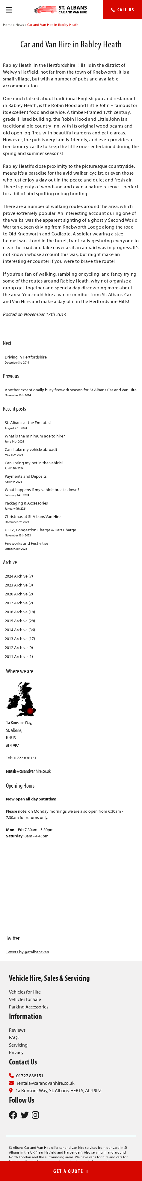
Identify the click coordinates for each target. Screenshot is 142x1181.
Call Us (122, 10)
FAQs (14, 1037)
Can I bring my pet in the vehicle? (71, 465)
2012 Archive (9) (19, 647)
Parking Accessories (28, 1007)
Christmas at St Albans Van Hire (71, 519)
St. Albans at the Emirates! (71, 425)
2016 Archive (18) (20, 611)
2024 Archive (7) (19, 576)
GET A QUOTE (70, 1171)
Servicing (18, 1045)
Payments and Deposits (71, 479)
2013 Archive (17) (20, 638)
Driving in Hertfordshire (71, 359)
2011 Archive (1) (19, 656)
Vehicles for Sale (25, 999)
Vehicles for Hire (25, 992)
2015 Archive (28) (20, 620)
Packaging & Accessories (71, 505)
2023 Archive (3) (19, 585)
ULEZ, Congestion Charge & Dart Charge (71, 532)
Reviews (17, 1030)
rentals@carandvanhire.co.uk (28, 771)
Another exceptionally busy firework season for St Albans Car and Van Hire (71, 392)
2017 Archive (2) (19, 603)
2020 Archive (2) (19, 594)
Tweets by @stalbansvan (27, 952)
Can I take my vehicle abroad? (71, 452)
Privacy (16, 1052)
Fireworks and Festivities (71, 546)
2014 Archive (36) (20, 629)
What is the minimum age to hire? (71, 438)
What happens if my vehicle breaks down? (71, 492)
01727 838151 (29, 1075)
